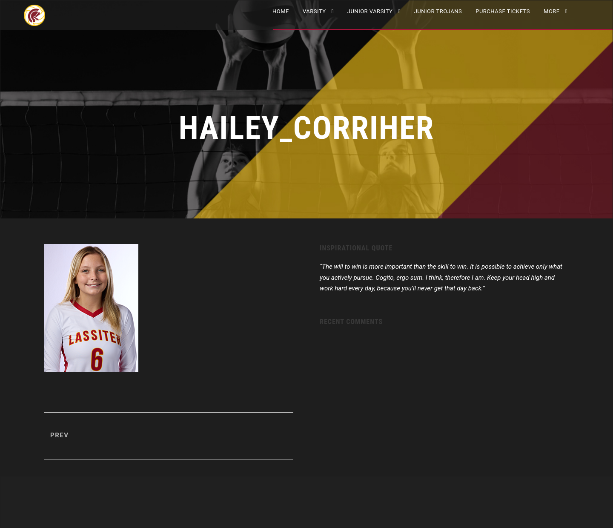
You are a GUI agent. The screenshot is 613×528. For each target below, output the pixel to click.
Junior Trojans (438, 11)
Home (280, 11)
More (552, 11)
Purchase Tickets (503, 11)
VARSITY (314, 11)
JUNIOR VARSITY (370, 11)
